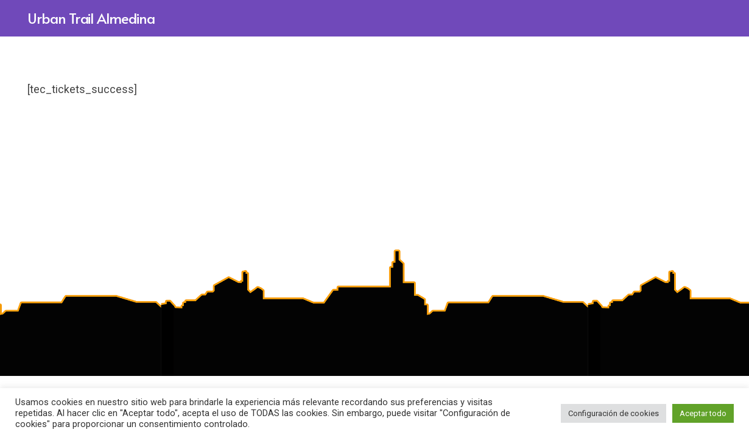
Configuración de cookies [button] (613, 413)
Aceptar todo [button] (703, 413)
